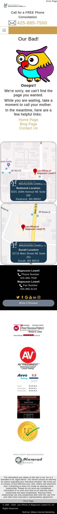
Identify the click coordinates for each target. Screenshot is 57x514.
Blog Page (28, 124)
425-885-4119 (28, 289)
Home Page (28, 120)
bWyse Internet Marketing (42, 512)
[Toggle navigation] (4, 30)
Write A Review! (28, 303)
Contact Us (28, 128)
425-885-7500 (32, 22)
